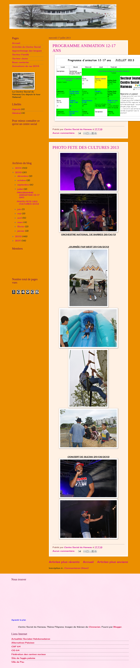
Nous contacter (20, 62)
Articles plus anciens (112, 562)
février (21, 226)
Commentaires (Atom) (76, 568)
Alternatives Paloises (22, 642)
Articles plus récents (64, 562)
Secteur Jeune (20, 58)
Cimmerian (94, 627)
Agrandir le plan (18, 620)
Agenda (16, 109)
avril (19, 218)
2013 (18, 172)
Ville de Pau (17, 662)
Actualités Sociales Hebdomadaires (30, 639)
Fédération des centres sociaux (28, 654)
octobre (22, 180)
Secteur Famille (20, 54)
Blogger (117, 627)
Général (16, 113)
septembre (23, 184)
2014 (18, 168)
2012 (18, 236)
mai (19, 213)
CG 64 (15, 650)
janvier (21, 231)
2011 (18, 240)
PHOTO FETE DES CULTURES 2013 (86, 147)
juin (19, 209)
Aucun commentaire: (64, 133)
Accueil (88, 562)
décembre (23, 176)
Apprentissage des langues (27, 50)
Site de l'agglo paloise (23, 658)
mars (20, 222)
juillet (20, 189)
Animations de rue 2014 (25, 66)
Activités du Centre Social (26, 47)
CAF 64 (16, 646)
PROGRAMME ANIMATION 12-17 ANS (28, 194)
